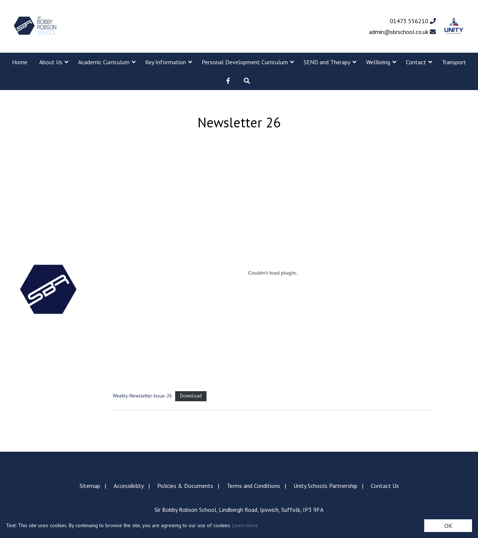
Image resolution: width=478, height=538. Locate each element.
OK (448, 525)
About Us (50, 62)
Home (19, 62)
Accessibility (129, 485)
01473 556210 (413, 21)
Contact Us (385, 485)
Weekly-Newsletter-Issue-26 (142, 396)
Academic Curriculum (104, 62)
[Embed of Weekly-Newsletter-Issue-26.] (273, 273)
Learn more (245, 525)
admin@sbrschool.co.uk (402, 31)
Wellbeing (378, 62)
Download (191, 396)
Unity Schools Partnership (325, 485)
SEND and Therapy (327, 62)
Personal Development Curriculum (245, 62)
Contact (416, 62)
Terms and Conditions (253, 485)
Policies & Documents (185, 485)
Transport (454, 62)
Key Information (165, 62)
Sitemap (90, 485)
